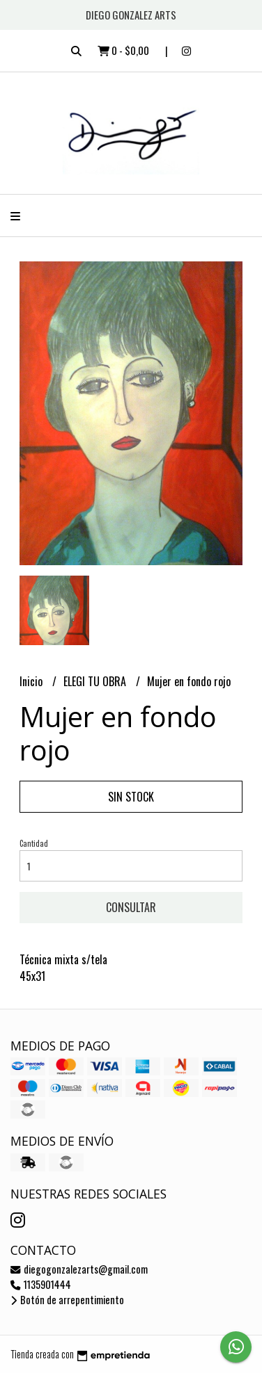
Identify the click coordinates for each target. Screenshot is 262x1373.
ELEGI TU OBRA (96, 681)
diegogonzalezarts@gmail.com (79, 1269)
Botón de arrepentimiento (67, 1299)
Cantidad (34, 843)
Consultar (131, 907)
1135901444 (40, 1284)
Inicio (32, 681)
